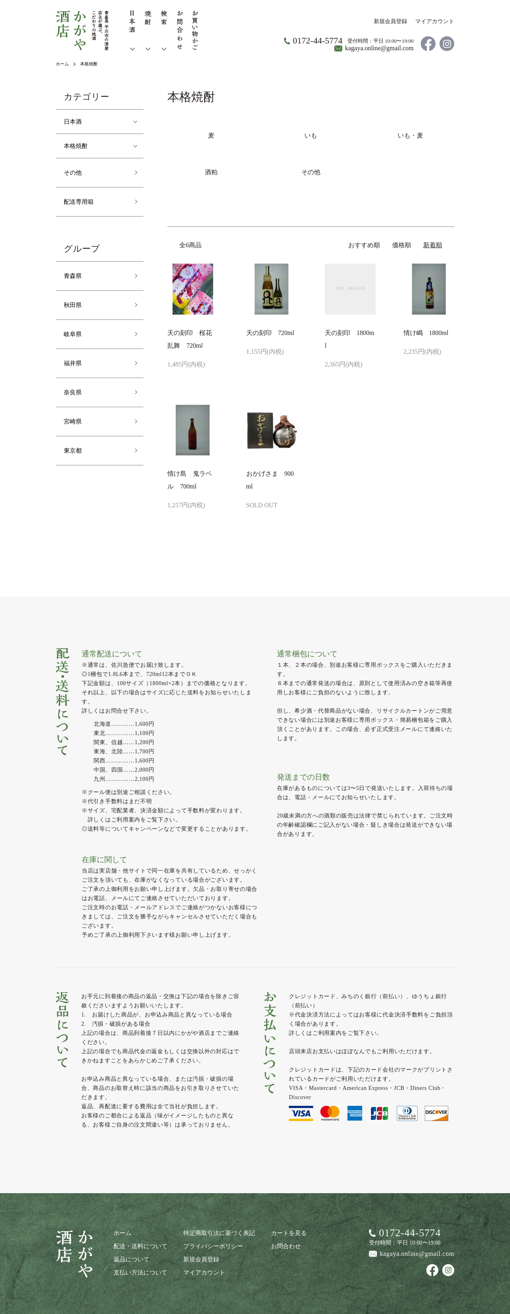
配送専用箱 (82, 201)
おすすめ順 (364, 244)
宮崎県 (74, 421)
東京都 (74, 450)
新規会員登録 (390, 21)
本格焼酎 (90, 64)
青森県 (74, 276)
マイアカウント (434, 21)
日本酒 (74, 121)
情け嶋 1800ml (426, 332)
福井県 (74, 363)
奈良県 (74, 392)
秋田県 (74, 305)
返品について (130, 1258)
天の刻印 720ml (270, 332)
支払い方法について (139, 1271)
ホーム (63, 64)
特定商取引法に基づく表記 (213, 1232)
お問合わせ (276, 1245)
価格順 (401, 244)
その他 (74, 172)
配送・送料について (139, 1245)
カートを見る (279, 1232)
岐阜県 (74, 334)
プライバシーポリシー (207, 1245)
